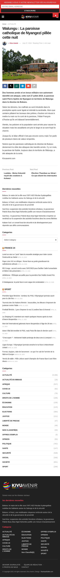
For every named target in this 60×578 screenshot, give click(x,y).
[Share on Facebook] (5, 86)
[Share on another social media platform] (34, 86)
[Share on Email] (28, 86)
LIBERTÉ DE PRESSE (11, 422)
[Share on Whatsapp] (16, 86)
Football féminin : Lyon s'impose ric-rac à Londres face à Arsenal (26, 310)
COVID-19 (6, 389)
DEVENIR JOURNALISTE (11, 565)
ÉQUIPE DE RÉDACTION (33, 565)
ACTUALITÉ (12, 24)
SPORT (8, 290)
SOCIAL (5, 458)
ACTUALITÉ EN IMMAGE (12, 380)
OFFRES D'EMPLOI (10, 435)
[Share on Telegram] (22, 86)
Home (4, 24)
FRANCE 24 (10, 249)
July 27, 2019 (27, 43)
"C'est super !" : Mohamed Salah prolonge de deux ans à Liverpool (27, 338)
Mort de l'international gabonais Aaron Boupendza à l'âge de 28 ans (27, 324)
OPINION (5, 440)
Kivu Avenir (14, 43)
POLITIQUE (6, 445)
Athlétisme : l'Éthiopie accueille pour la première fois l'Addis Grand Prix (28, 276)
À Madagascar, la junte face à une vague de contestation (23, 283)
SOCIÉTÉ (6, 463)
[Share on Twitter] (10, 86)
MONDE (5, 426)
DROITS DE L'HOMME (11, 399)
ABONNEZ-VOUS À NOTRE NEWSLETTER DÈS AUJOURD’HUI (30, 2)
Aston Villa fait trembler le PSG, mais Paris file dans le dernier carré (27, 331)
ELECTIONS (7, 412)
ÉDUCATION (7, 408)
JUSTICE (5, 417)
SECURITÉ (6, 454)
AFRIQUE (6, 385)
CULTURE (6, 394)
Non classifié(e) (10, 431)
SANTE (5, 449)
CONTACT (25, 568)
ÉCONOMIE (6, 403)
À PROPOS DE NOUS (10, 568)
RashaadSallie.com (47, 572)
